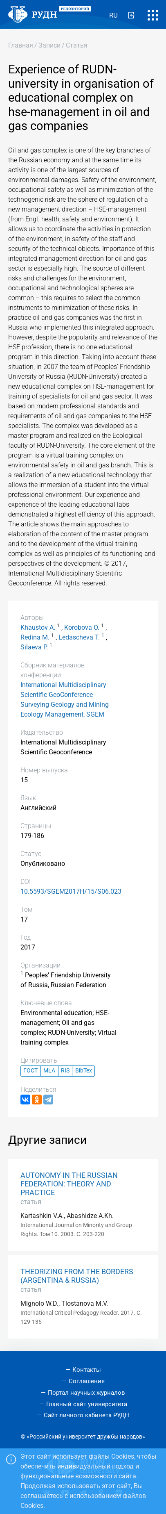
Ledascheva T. (79, 637)
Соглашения (87, 1381)
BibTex (83, 1070)
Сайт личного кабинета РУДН (86, 1415)
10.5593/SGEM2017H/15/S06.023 (70, 891)
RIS (65, 1070)
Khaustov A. (37, 627)
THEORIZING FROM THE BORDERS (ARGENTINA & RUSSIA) (76, 1276)
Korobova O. (81, 627)
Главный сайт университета (86, 1404)
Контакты (86, 1369)
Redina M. (34, 637)
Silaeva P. (34, 647)
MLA (49, 1070)
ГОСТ (30, 1070)
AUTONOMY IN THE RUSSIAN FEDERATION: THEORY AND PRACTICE (69, 1184)
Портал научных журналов (86, 1392)
